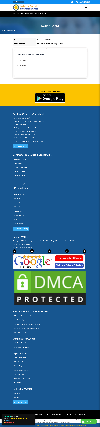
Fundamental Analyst (20, 180)
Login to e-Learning (21, 229)
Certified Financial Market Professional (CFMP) (28, 141)
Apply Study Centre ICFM (22, 378)
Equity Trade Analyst (20, 167)
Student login (18, 382)
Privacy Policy (18, 207)
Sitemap (16, 219)
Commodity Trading (20, 175)
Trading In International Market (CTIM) (26, 128)
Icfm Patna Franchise (20, 343)
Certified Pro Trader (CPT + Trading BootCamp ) (29, 121)
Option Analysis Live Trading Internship (26, 328)
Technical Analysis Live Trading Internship (27, 324)
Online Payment (40, 14)
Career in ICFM (19, 223)
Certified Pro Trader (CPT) (22, 124)
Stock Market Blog (20, 358)
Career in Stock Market (21, 370)
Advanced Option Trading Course (24, 316)
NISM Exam (18, 2)
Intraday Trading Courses (22, 320)
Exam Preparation (20, 146)
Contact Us (17, 203)
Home (3, 30)
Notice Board (11, 30)
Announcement (24, 71)
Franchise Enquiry (20, 402)
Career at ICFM (19, 374)
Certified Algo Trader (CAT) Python (25, 131)
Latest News (29, 14)
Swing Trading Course (21, 332)
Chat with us (88, 421)
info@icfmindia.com (26, 247)
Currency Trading (19, 163)
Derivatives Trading (20, 159)
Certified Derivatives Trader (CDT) (24, 134)
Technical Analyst (19, 171)
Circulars (16, 14)
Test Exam (22, 60)
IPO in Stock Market (20, 362)
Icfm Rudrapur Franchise (21, 347)
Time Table (22, 65)
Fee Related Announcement (46, 44)
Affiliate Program (19, 366)
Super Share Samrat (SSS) (22, 118)
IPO (22, 14)
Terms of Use (18, 211)
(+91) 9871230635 (25, 244)
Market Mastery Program (22, 184)
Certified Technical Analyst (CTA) (24, 138)
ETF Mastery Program (21, 188)
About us (17, 198)
